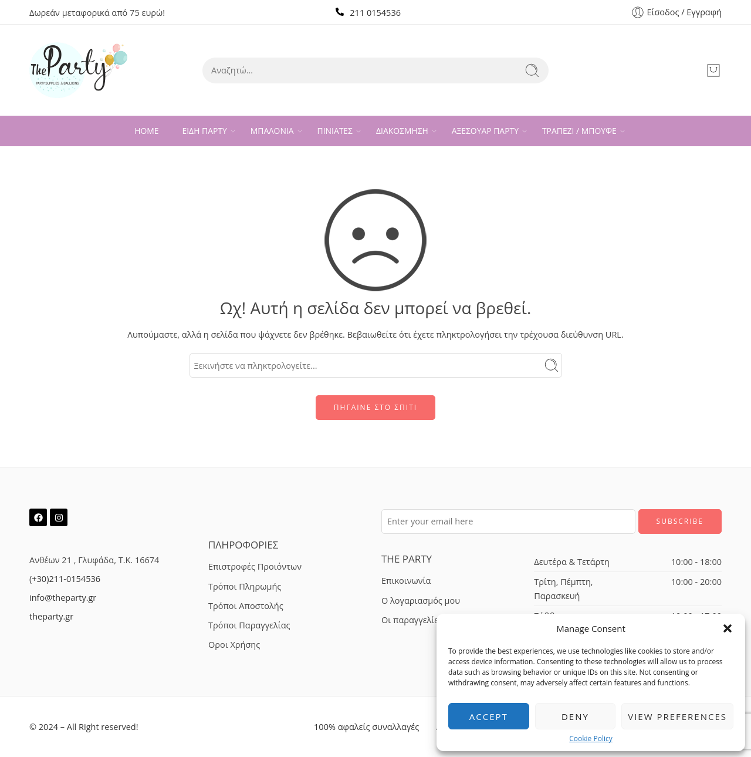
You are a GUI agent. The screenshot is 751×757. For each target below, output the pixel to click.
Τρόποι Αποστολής (245, 605)
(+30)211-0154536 (64, 578)
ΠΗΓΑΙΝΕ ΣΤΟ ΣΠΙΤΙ (375, 407)
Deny (575, 716)
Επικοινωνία (406, 580)
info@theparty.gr (62, 597)
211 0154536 (375, 12)
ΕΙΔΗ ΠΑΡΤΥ (204, 131)
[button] (727, 628)
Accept (488, 716)
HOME (146, 130)
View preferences (677, 716)
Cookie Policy (590, 738)
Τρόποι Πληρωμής (244, 586)
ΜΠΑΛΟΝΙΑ (272, 131)
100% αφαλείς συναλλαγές (366, 726)
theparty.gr (51, 616)
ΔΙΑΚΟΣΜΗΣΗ (402, 131)
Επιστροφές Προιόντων (255, 566)
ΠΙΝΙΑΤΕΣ (335, 131)
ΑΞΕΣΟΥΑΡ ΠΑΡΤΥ (485, 131)
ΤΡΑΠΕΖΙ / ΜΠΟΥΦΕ (579, 131)
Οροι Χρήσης (234, 644)
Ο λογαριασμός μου (420, 600)
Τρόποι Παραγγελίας (249, 625)
